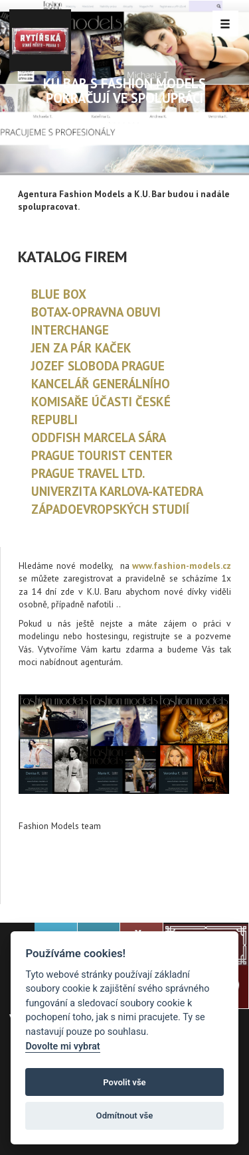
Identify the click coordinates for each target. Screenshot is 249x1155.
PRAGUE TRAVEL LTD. (88, 473)
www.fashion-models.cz (181, 566)
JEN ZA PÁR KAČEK (81, 348)
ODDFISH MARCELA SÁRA (98, 437)
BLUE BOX (58, 294)
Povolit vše (124, 1082)
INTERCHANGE (70, 330)
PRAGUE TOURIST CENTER (102, 455)
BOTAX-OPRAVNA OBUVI (96, 312)
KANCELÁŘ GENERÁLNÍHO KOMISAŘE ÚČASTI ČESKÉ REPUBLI (101, 401)
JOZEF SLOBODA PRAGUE (98, 366)
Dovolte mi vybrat (62, 1046)
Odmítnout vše (124, 1115)
